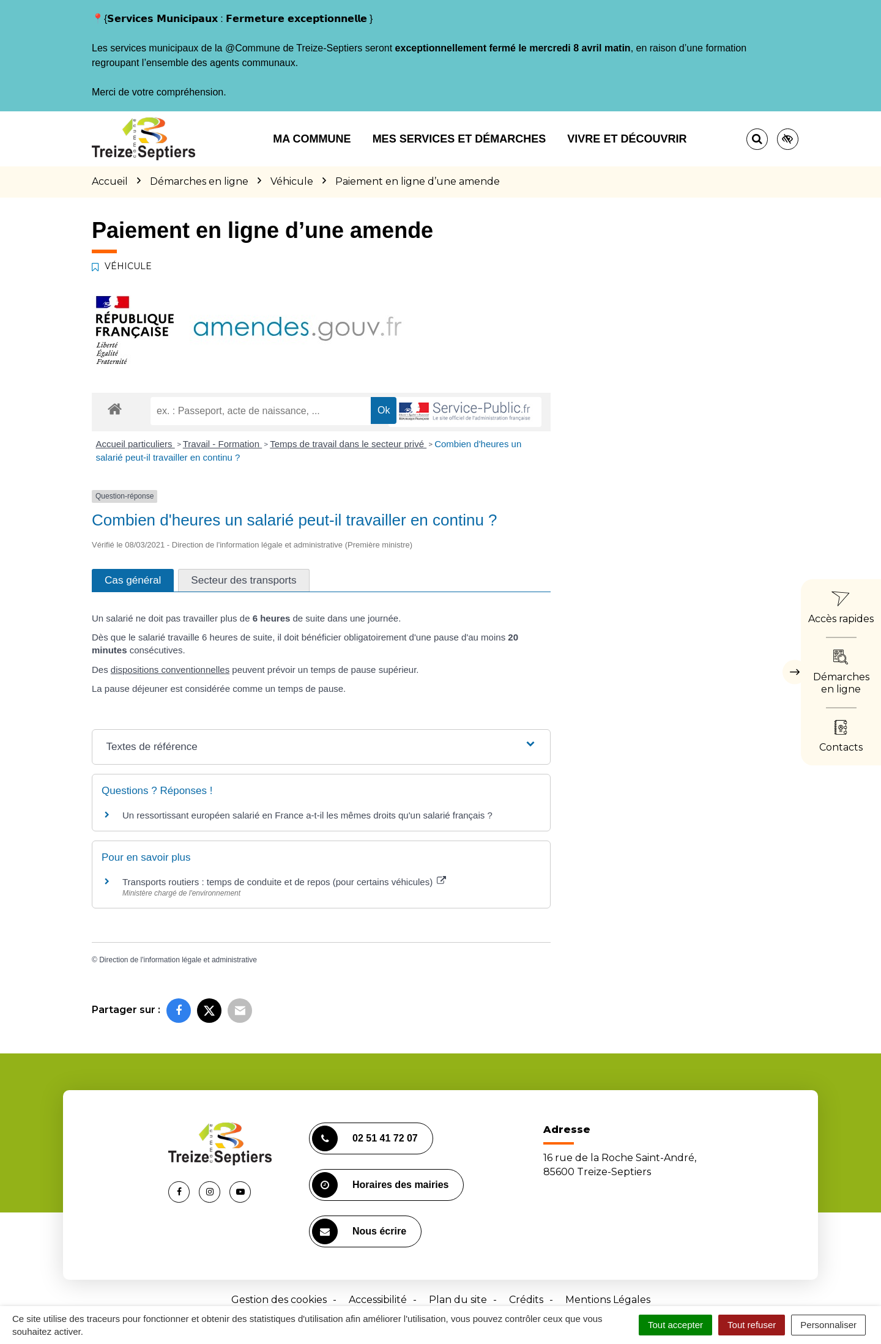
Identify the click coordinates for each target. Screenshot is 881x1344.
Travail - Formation (222, 444)
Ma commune (312, 139)
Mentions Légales (607, 1299)
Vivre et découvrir (626, 139)
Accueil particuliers (135, 444)
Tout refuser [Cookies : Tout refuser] (751, 1325)
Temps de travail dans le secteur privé (348, 444)
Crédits (526, 1299)
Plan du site (458, 1299)
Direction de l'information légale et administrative (178, 960)
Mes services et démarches (459, 139)
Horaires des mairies (380, 1185)
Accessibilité (378, 1299)
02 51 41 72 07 (365, 1138)
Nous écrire (359, 1231)
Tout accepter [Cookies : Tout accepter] (675, 1325)
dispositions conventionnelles (170, 669)
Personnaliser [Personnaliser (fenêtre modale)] (828, 1325)
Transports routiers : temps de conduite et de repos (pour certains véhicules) (284, 882)
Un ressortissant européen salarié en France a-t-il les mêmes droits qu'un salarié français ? (307, 815)
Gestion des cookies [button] (279, 1299)
